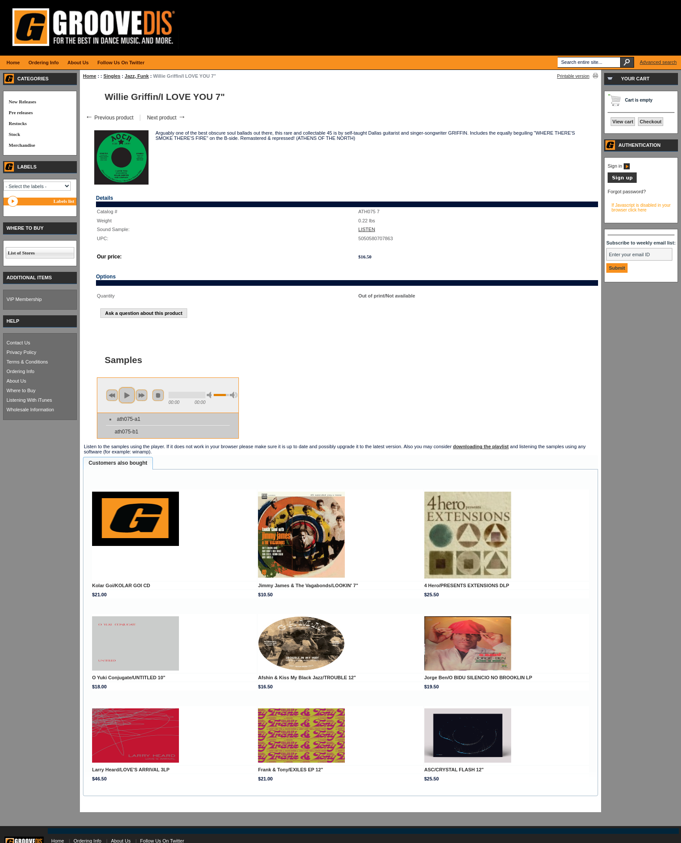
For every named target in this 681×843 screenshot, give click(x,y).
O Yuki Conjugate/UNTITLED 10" (128, 677)
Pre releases (21, 112)
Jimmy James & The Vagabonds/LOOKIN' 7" (308, 585)
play (127, 395)
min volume (211, 395)
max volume (234, 395)
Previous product (109, 118)
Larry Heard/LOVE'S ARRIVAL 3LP (130, 769)
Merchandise (22, 145)
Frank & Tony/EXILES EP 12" (290, 769)
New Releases (22, 101)
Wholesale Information (30, 409)
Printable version (573, 76)
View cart (622, 121)
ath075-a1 (128, 419)
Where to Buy (21, 390)
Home (89, 76)
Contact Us (18, 342)
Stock (14, 134)
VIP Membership (24, 299)
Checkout (650, 121)
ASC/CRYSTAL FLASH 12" (454, 769)
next (142, 395)
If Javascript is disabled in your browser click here (641, 207)
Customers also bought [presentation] (118, 463)
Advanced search (658, 62)
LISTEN (366, 229)
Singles (111, 76)
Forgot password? (627, 191)
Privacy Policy (21, 352)
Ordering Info (20, 371)
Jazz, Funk (137, 76)
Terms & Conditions (27, 361)
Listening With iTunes (29, 400)
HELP (13, 321)
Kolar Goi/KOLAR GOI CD (121, 585)
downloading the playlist (481, 446)
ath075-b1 (126, 432)
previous (112, 395)
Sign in (619, 166)
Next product (166, 118)
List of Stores (21, 252)
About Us (16, 380)
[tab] (118, 463)
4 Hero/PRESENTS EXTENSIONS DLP (466, 585)
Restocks (18, 123)
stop (158, 395)
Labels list (63, 201)
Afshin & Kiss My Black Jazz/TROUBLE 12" (307, 677)
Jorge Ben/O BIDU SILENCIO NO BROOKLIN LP (478, 677)
